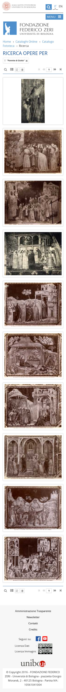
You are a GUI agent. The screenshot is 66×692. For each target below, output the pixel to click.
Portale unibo (33, 659)
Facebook (38, 638)
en (60, 6)
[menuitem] (33, 611)
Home (7, 42)
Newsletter (33, 617)
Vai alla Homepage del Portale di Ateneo (19, 6)
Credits (33, 629)
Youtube (44, 638)
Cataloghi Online (26, 42)
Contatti (33, 623)
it (55, 6)
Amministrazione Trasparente (33, 611)
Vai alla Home (33, 28)
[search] (49, 7)
